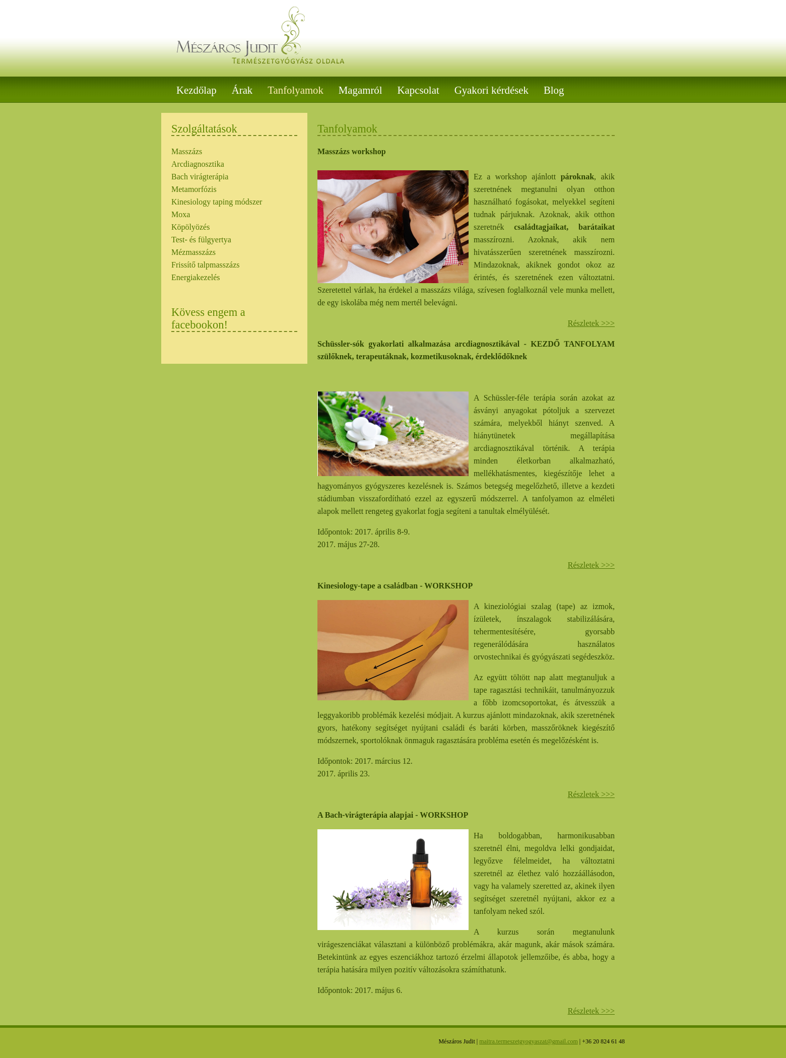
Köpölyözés (190, 227)
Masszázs (186, 151)
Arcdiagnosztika (197, 164)
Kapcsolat (418, 90)
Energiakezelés (195, 277)
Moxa (180, 214)
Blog (554, 90)
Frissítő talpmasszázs (205, 264)
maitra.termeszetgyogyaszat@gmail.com (528, 1041)
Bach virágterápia (199, 176)
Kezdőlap (196, 90)
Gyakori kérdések (491, 90)
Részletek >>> (591, 323)
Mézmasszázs (193, 252)
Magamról (360, 90)
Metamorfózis (194, 189)
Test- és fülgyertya (201, 239)
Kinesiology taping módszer (216, 201)
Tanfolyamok (295, 90)
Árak (242, 90)
